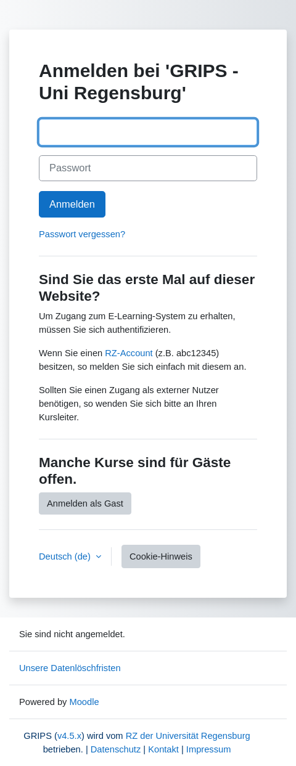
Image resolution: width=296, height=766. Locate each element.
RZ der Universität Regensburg (188, 736)
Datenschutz (116, 749)
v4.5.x (69, 736)
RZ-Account (128, 353)
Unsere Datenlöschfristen (70, 668)
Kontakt (163, 749)
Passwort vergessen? (82, 234)
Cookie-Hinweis (161, 556)
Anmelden (72, 204)
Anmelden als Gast (85, 503)
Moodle (84, 702)
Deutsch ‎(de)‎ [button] (66, 556)
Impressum (208, 749)
